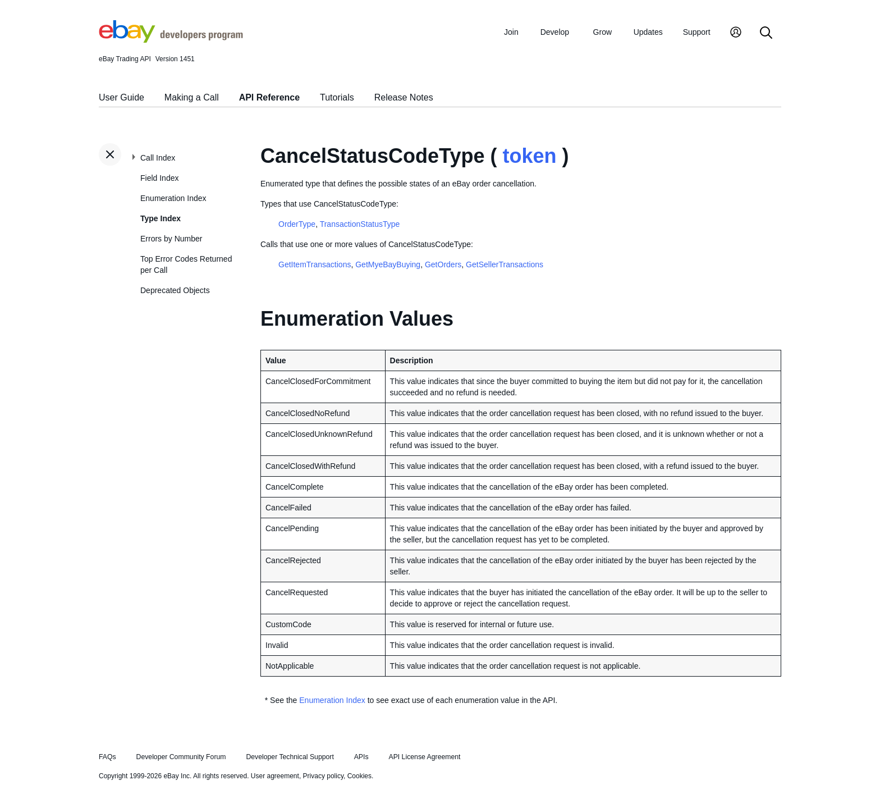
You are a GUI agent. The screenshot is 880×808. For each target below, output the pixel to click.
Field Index (159, 178)
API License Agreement (424, 757)
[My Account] (735, 33)
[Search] (766, 33)
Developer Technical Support (289, 757)
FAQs (107, 757)
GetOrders (443, 264)
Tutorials (337, 97)
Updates (648, 32)
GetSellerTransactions (504, 264)
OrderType (296, 224)
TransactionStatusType (360, 224)
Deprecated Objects (175, 290)
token (529, 155)
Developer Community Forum (181, 757)
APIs (361, 757)
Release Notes (403, 97)
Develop (554, 32)
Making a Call (191, 97)
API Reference (269, 97)
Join (511, 32)
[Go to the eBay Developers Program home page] (171, 39)
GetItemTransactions (314, 264)
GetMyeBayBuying (387, 264)
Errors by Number (171, 238)
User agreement (275, 776)
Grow (602, 32)
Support (697, 32)
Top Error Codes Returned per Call (186, 264)
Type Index (160, 218)
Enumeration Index (173, 198)
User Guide (121, 97)
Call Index (157, 157)
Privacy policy (323, 776)
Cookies (359, 776)
